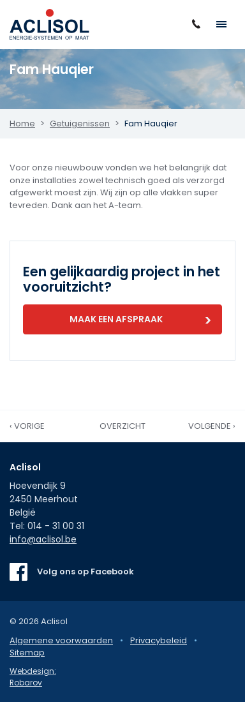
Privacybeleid (158, 640)
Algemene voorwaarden (61, 640)
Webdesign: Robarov (33, 677)
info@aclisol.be (43, 539)
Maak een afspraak (116, 319)
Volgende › (211, 426)
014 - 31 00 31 (55, 525)
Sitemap (27, 652)
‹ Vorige (27, 426)
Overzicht (122, 426)
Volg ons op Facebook (85, 571)
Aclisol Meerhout (49, 24)
